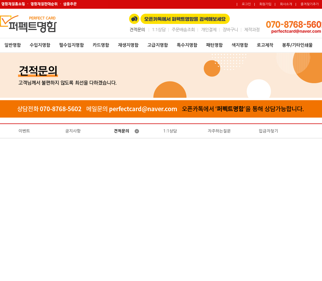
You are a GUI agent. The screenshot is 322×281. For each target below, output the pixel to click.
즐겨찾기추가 (310, 4)
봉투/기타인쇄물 (297, 45)
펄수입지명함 (71, 45)
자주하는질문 (219, 131)
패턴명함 (214, 45)
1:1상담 (158, 29)
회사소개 (286, 4)
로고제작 (265, 45)
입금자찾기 (268, 131)
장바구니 (230, 29)
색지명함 (240, 45)
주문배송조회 (183, 29)
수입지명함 (40, 45)
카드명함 (101, 45)
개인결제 (208, 29)
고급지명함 (157, 45)
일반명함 (12, 45)
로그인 (246, 4)
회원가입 (265, 4)
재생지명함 (128, 45)
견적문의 (121, 131)
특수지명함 (187, 45)
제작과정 (252, 29)
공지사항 (73, 131)
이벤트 (24, 131)
